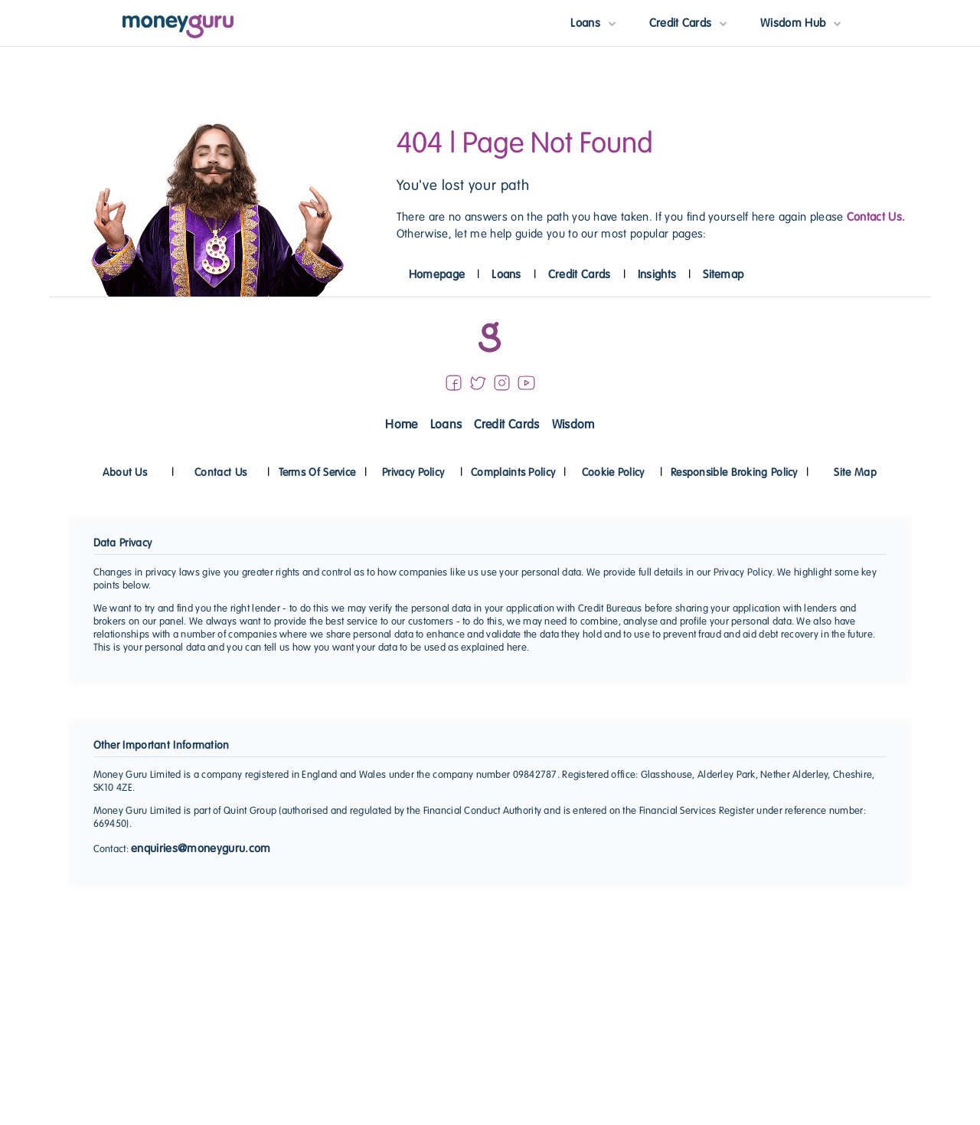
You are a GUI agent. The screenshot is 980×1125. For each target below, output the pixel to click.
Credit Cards (579, 275)
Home (401, 425)
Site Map (855, 473)
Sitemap (723, 275)
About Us (125, 473)
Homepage (437, 275)
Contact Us (220, 473)
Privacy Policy (413, 473)
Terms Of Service (317, 473)
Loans (506, 275)
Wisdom (573, 425)
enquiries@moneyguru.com (200, 849)
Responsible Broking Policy (734, 473)
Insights (657, 275)
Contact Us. (876, 218)
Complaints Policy (513, 473)
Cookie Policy (613, 473)
